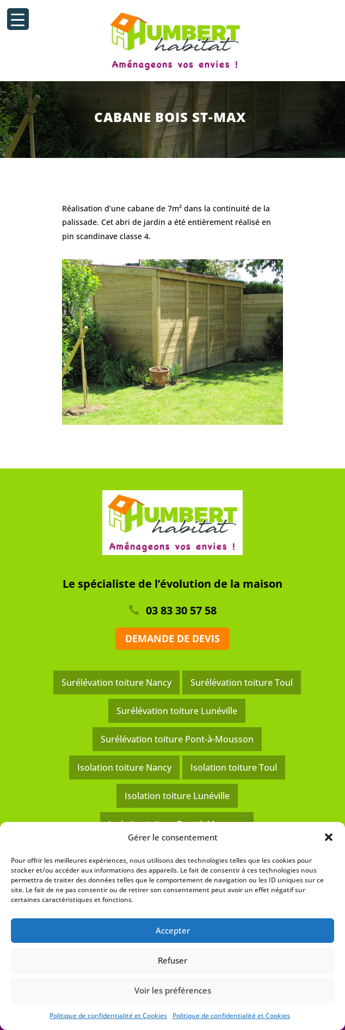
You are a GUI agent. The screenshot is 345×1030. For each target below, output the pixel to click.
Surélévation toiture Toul (241, 682)
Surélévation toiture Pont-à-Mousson (177, 739)
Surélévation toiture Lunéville (176, 711)
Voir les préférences (172, 990)
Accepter (173, 930)
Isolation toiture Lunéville (177, 796)
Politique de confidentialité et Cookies (108, 1015)
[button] (328, 837)
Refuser (172, 960)
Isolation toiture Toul (233, 767)
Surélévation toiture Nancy (116, 682)
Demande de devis (172, 638)
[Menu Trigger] (18, 19)
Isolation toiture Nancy (124, 767)
